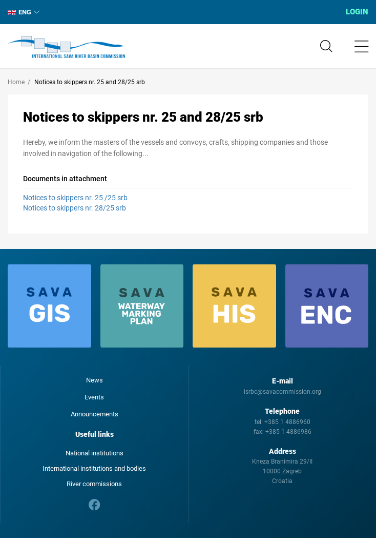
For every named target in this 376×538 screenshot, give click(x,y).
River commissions (94, 484)
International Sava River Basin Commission (66, 47)
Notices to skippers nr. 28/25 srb (74, 208)
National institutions (94, 453)
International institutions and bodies (94, 468)
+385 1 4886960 (287, 422)
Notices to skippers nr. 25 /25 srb (75, 198)
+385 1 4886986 (288, 431)
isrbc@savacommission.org (282, 391)
